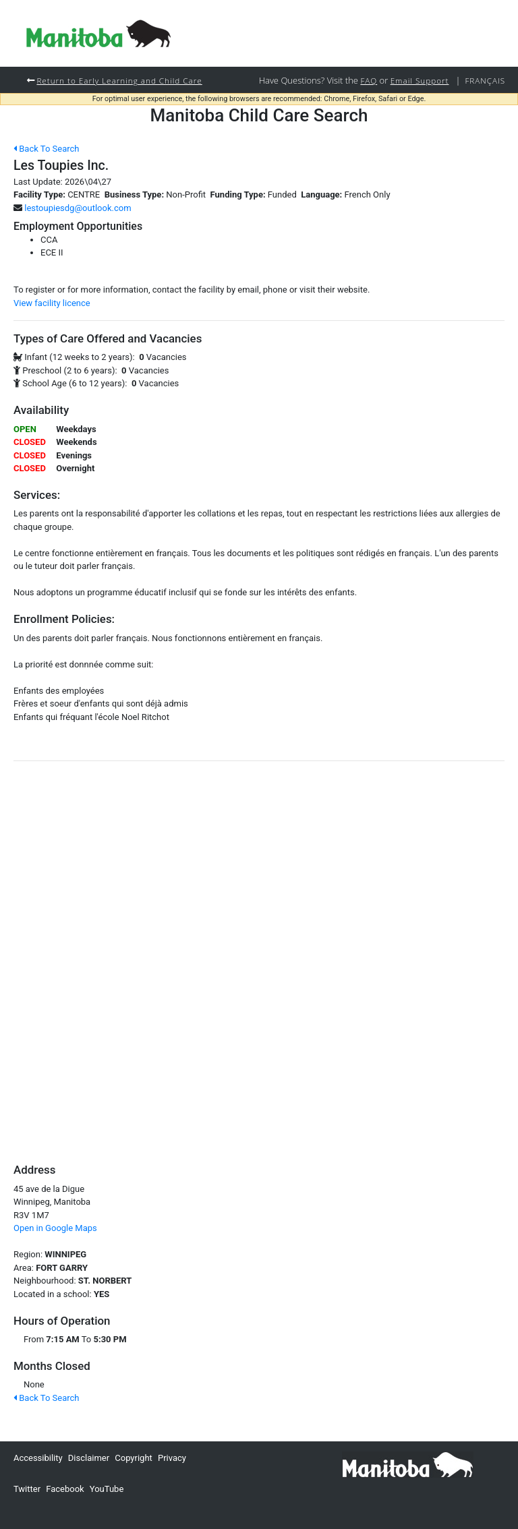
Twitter (26, 1489)
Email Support (420, 80)
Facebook (65, 1489)
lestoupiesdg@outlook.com (77, 208)
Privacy (172, 1458)
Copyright (133, 1458)
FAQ (368, 80)
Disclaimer (88, 1458)
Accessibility (38, 1458)
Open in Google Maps (55, 1228)
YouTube (107, 1489)
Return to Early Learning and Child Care (119, 80)
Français (485, 80)
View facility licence (51, 303)
